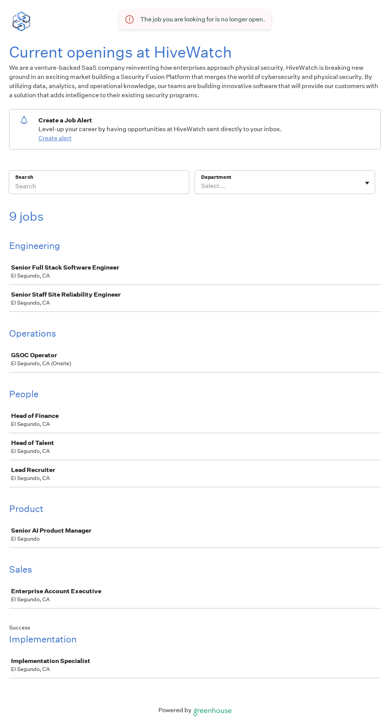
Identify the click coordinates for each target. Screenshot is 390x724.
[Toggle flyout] (367, 183)
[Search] (99, 187)
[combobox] (201, 186)
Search (24, 177)
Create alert (55, 138)
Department (216, 177)
